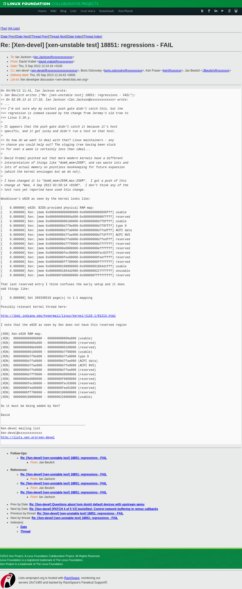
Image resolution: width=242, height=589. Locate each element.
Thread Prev (39, 36)
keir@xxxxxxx (172, 70)
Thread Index (93, 36)
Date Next (22, 36)
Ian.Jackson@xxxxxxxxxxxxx (53, 57)
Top (3, 28)
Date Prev (7, 36)
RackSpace (71, 578)
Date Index (75, 36)
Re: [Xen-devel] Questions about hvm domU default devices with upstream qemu (86, 504)
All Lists (14, 28)
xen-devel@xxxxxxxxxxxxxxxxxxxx (54, 70)
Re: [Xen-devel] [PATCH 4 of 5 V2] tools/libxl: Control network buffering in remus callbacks (93, 509)
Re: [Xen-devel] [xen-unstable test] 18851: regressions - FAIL (63, 458)
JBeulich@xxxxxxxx (216, 70)
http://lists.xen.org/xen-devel (28, 437)
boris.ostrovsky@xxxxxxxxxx (123, 70)
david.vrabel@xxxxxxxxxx (56, 61)
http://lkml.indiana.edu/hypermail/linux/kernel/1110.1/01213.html (58, 316)
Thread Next (57, 36)
